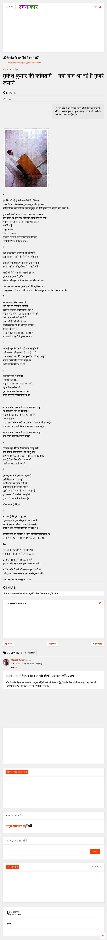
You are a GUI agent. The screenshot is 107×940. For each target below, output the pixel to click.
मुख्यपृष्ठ (52, 644)
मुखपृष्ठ (9, 923)
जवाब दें (14, 667)
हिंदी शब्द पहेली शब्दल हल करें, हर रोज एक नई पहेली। (24, 63)
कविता (15, 69)
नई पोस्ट (8, 644)
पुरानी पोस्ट (97, 644)
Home (5, 69)
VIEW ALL (96, 866)
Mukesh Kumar (18, 660)
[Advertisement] (53, 32)
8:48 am (28, 660)
